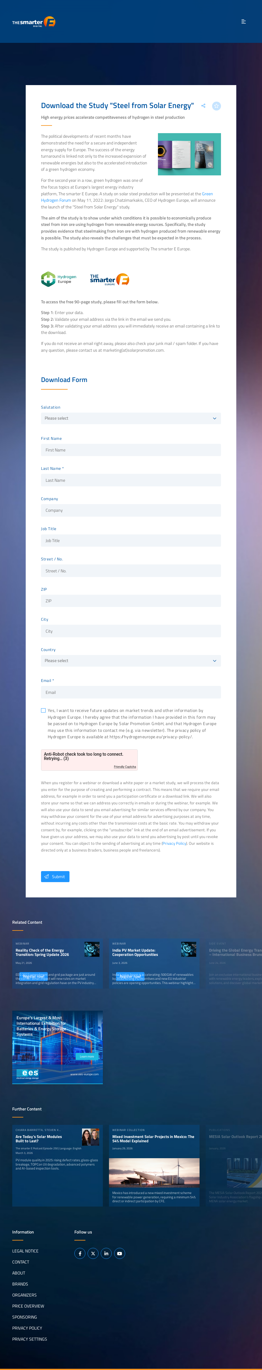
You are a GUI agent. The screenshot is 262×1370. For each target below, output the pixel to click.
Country (48, 650)
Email (46, 680)
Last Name (51, 468)
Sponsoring (24, 1317)
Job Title (49, 529)
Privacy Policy (174, 843)
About (18, 1273)
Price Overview (28, 1306)
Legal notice (25, 1251)
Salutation (50, 407)
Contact (20, 1262)
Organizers (24, 1295)
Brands (20, 1284)
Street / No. (52, 559)
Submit (53, 876)
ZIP (44, 589)
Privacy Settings (29, 1339)
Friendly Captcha (125, 767)
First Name (51, 438)
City (44, 619)
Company (49, 499)
